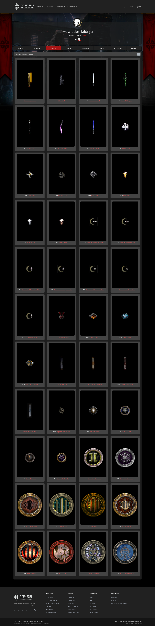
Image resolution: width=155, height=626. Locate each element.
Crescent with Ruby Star (127, 243)
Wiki (91, 600)
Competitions (50, 597)
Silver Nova (31, 243)
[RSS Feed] (35, 610)
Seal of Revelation (31, 526)
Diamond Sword (94, 101)
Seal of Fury (94, 526)
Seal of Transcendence (126, 573)
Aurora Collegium (73, 606)
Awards (53, 48)
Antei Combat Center (52, 603)
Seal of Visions (31, 573)
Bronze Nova (63, 243)
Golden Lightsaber (30, 101)
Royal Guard (71, 603)
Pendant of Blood (63, 337)
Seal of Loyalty (95, 432)
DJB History (118, 48)
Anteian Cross (62, 195)
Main (39, 6)
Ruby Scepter (31, 148)
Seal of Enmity (62, 573)
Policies (113, 600)
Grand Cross (126, 148)
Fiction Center (94, 612)
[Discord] (14, 610)
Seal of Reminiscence (94, 479)
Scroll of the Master (29, 432)
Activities (49, 6)
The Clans (71, 597)
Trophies (101, 48)
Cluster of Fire (96, 337)
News (91, 597)
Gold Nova (126, 195)
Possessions (85, 48)
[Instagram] (27, 610)
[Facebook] (23, 610)
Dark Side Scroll (63, 384)
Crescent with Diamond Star (95, 243)
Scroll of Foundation (126, 384)
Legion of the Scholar (63, 432)
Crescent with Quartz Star (31, 337)
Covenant (114, 597)
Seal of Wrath (62, 526)
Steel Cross (31, 195)
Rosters (60, 6)
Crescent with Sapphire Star (63, 290)
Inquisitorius (72, 609)
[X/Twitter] (31, 610)
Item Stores (93, 606)
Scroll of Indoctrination (95, 384)
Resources (71, 6)
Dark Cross (95, 195)
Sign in (138, 6)
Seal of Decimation (63, 479)
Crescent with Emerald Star (95, 290)
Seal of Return (31, 479)
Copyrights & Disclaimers (119, 603)
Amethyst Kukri (63, 148)
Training (68, 48)
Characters (37, 48)
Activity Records (51, 612)
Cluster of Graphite (31, 384)
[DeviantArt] (18, 610)
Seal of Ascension (94, 573)
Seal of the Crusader (126, 479)
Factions (92, 603)
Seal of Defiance (126, 432)
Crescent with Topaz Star (127, 290)
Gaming (48, 606)
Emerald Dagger (126, 101)
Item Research (94, 609)
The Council (71, 600)
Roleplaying (49, 609)
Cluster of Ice (126, 337)
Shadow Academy (51, 600)
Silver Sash (61, 101)
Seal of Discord (126, 526)
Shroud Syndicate (73, 612)
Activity (134, 48)
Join (131, 6)
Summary (21, 48)
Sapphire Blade (94, 148)
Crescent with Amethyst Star (31, 290)
